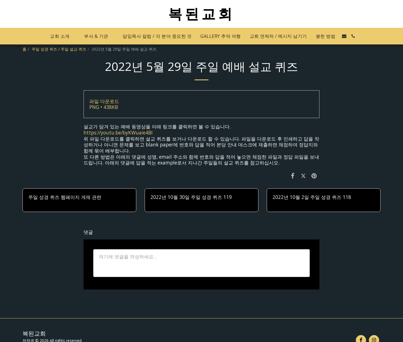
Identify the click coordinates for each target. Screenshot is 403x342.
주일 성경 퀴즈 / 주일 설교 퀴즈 (59, 49)
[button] (62, 36)
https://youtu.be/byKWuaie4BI (118, 132)
